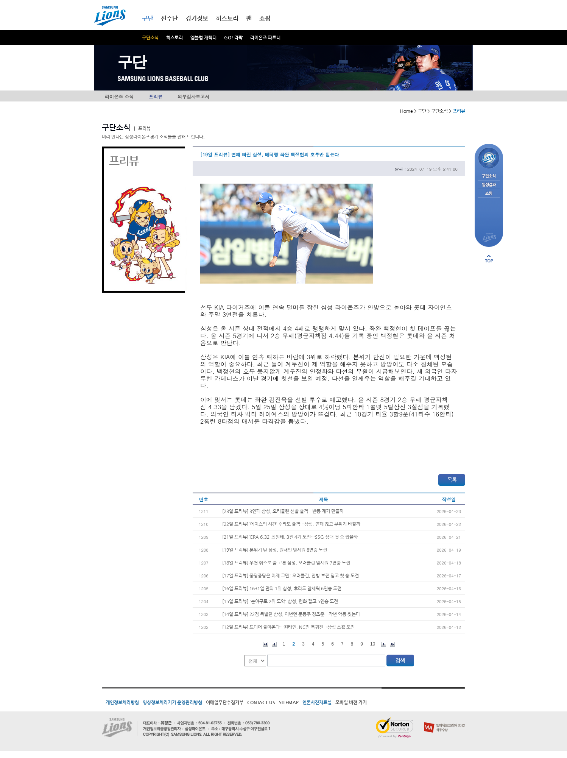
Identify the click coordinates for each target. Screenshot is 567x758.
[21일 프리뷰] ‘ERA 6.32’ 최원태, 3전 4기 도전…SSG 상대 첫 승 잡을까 (290, 537)
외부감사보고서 (193, 96)
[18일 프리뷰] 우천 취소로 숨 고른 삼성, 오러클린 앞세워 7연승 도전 (286, 562)
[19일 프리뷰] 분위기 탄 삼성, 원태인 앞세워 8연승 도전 (274, 549)
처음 (265, 644)
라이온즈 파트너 (265, 37)
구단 (147, 18)
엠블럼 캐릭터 (203, 37)
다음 (383, 644)
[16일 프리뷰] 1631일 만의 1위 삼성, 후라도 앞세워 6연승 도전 (281, 588)
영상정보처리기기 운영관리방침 (172, 702)
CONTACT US (261, 702)
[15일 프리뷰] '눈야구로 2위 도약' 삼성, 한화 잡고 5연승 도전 (280, 601)
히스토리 (174, 37)
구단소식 (150, 37)
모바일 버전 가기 (351, 702)
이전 (274, 644)
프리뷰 (155, 96)
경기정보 (196, 18)
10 (372, 644)
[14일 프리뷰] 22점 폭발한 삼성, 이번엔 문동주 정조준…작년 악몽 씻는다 (291, 614)
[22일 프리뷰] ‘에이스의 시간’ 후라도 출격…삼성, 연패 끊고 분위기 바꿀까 (291, 524)
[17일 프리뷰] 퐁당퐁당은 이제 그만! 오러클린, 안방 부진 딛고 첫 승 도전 (290, 575)
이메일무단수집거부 (224, 702)
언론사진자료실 (317, 702)
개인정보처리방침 (122, 702)
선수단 (169, 18)
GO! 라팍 (233, 37)
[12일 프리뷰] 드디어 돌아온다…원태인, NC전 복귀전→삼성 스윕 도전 (288, 627)
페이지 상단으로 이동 (489, 258)
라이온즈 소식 (119, 96)
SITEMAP (289, 702)
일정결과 (489, 185)
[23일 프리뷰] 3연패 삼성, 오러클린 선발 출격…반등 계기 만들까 (283, 511)
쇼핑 (265, 18)
